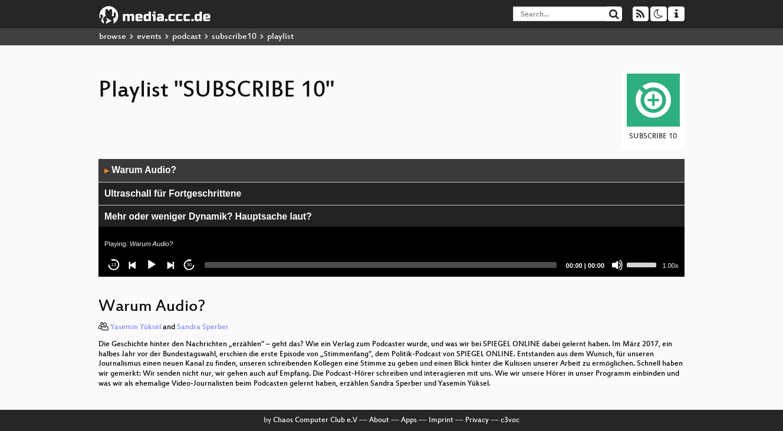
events (149, 37)
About (379, 420)
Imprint (441, 420)
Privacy (477, 420)
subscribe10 (234, 37)
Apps (409, 420)
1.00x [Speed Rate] (671, 265)
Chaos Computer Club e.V (315, 420)
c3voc (510, 420)
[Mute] (617, 265)
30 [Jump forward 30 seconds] (189, 264)
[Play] (151, 265)
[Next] (170, 265)
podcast (186, 37)
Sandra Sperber (203, 327)
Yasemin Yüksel (135, 327)
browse (112, 37)
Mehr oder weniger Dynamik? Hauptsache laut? (208, 216)
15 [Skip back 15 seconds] (114, 264)
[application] (391, 218)
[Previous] (133, 265)
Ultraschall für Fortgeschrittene (172, 193)
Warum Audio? (140, 170)
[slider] (381, 265)
